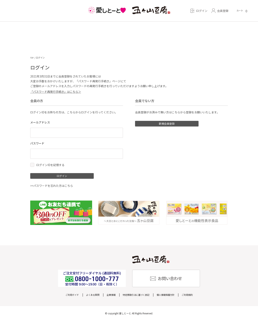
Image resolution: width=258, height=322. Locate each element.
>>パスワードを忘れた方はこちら (51, 187)
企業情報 (107, 296)
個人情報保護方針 (172, 296)
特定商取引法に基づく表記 (137, 296)
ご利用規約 (198, 296)
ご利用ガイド (61, 296)
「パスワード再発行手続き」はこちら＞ (55, 91)
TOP (32, 57)
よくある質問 (85, 296)
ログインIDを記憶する (50, 165)
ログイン (58, 176)
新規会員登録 (163, 124)
